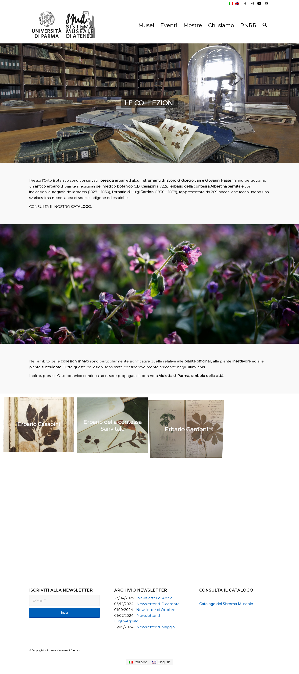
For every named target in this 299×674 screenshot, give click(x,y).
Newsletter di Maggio (156, 627)
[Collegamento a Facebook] (245, 3)
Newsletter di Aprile (155, 598)
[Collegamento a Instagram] (252, 3)
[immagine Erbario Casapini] (40, 426)
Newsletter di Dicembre (158, 604)
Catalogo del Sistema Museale (226, 604)
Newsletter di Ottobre (155, 609)
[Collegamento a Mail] (266, 3)
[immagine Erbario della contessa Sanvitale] (114, 426)
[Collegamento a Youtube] (259, 3)
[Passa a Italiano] (138, 662)
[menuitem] (146, 25)
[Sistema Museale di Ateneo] (64, 29)
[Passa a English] (161, 662)
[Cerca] (265, 25)
